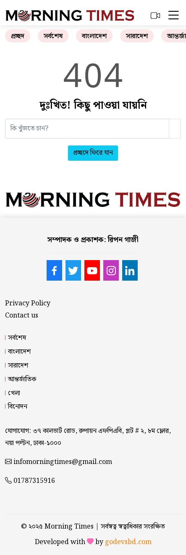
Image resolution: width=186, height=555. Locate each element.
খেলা (14, 393)
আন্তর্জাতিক (22, 379)
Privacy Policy (27, 303)
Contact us (21, 315)
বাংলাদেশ (94, 36)
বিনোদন (17, 406)
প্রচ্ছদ (17, 36)
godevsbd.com (128, 542)
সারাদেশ (137, 36)
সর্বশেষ (53, 36)
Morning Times (69, 526)
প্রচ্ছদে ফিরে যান (93, 153)
